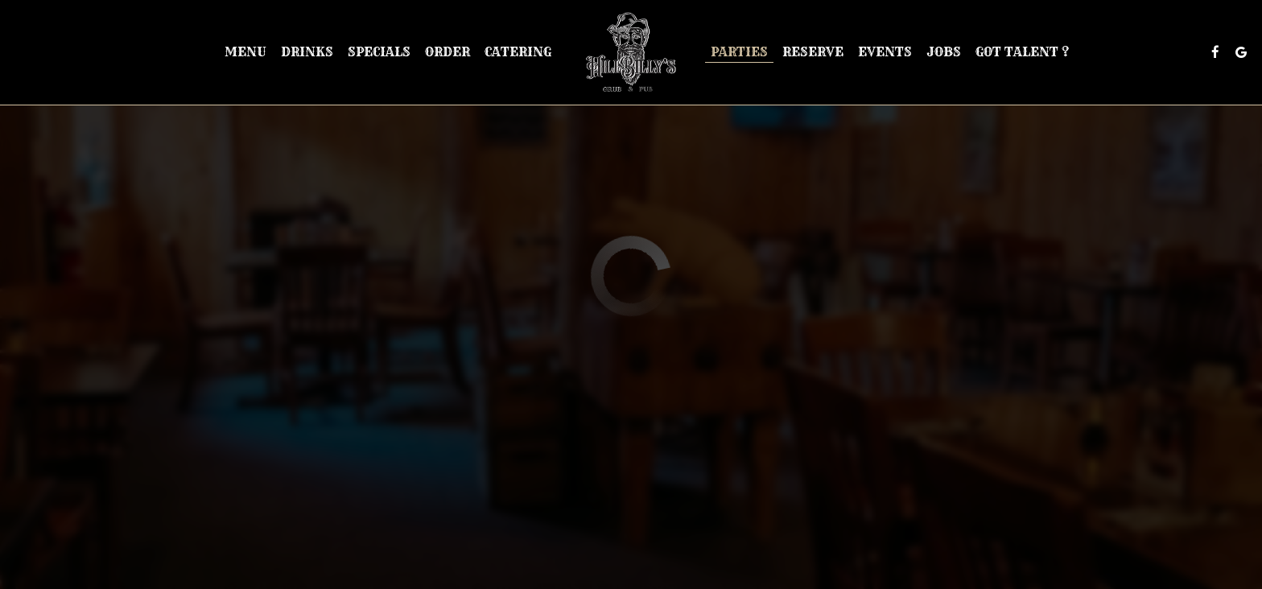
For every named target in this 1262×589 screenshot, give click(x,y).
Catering (518, 52)
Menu (245, 52)
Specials (379, 52)
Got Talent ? (1022, 52)
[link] (631, 52)
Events (885, 52)
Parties (739, 52)
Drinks (307, 52)
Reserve (812, 52)
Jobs (943, 52)
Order (447, 52)
